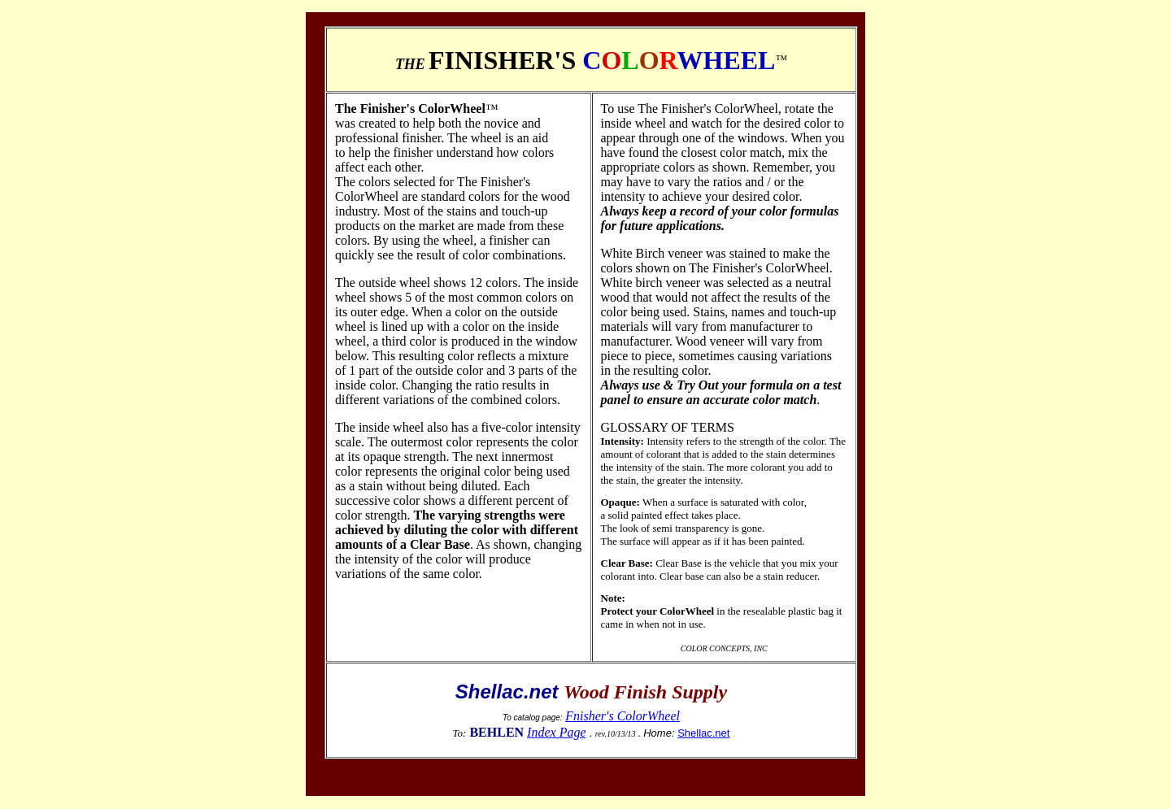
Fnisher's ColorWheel (622, 716)
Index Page (556, 732)
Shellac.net (703, 733)
